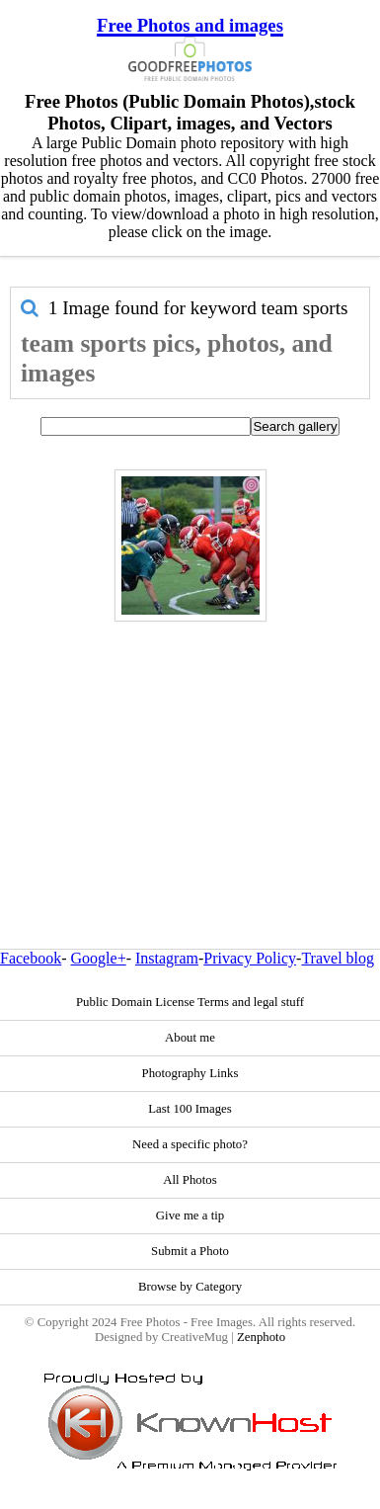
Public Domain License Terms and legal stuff (190, 1002)
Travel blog (337, 958)
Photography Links (190, 1073)
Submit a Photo (190, 1251)
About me (190, 1038)
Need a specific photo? (190, 1144)
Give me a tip (190, 1215)
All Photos (189, 1180)
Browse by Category (190, 1287)
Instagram (166, 958)
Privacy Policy (249, 958)
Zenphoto (261, 1337)
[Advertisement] (185, 743)
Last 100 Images (190, 1109)
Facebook (30, 958)
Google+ (98, 958)
